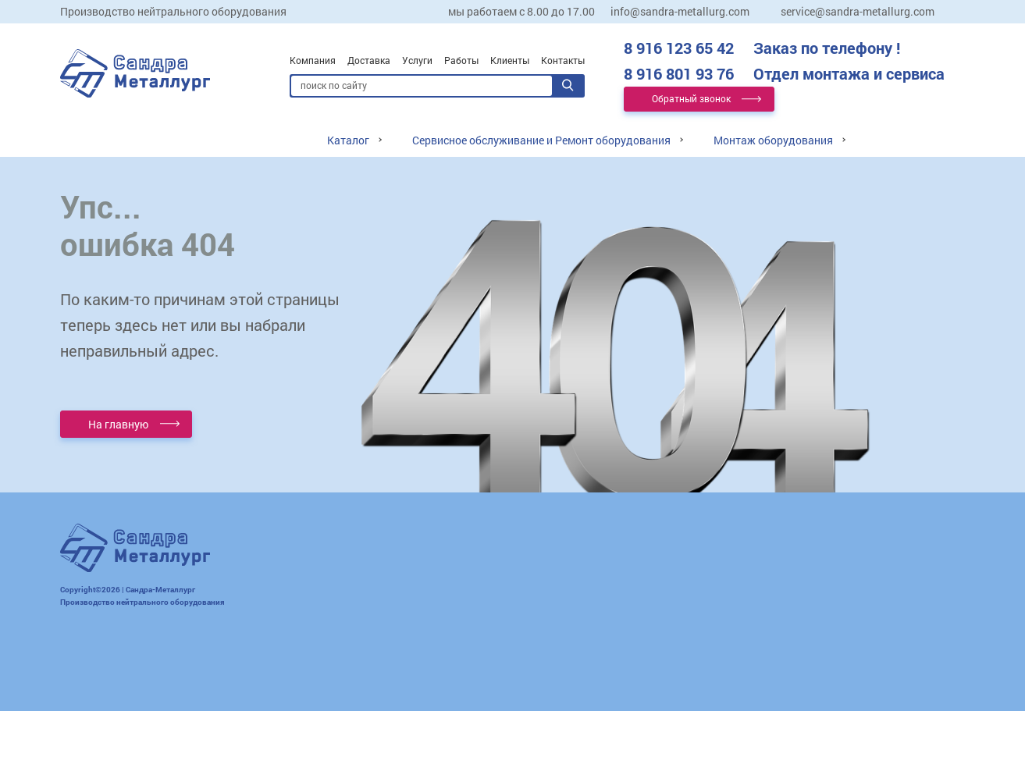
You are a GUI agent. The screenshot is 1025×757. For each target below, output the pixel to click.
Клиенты (509, 60)
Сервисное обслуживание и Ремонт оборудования (541, 140)
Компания (313, 60)
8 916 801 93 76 (784, 73)
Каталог (348, 140)
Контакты (563, 60)
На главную (118, 424)
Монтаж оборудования (773, 140)
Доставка (368, 60)
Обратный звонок (691, 98)
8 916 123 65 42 (762, 47)
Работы (461, 60)
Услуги (417, 60)
